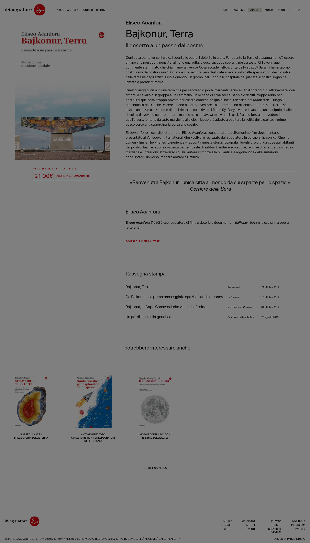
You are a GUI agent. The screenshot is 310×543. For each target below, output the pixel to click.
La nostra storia (66, 10)
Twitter (300, 529)
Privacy (276, 521)
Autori (269, 10)
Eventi (281, 10)
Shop (226, 10)
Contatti (87, 10)
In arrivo (239, 10)
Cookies (276, 525)
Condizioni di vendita (273, 531)
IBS (88, 176)
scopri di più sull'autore (142, 241)
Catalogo (254, 10)
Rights (100, 10)
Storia (227, 521)
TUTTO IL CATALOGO (155, 468)
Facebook (298, 521)
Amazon (79, 176)
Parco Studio (296, 539)
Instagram (298, 525)
